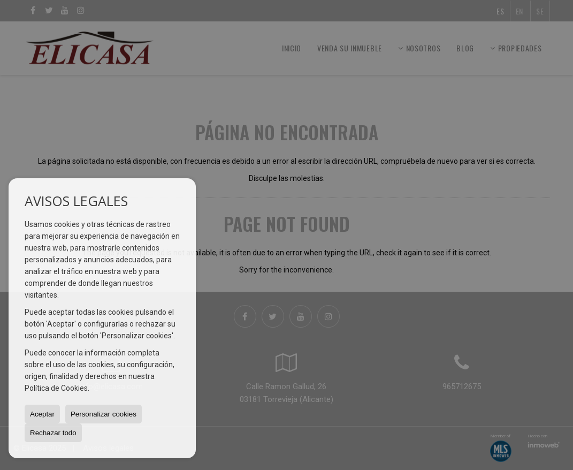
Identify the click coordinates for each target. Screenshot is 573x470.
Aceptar (42, 414)
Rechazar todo (53, 433)
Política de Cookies (56, 388)
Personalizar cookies (103, 414)
